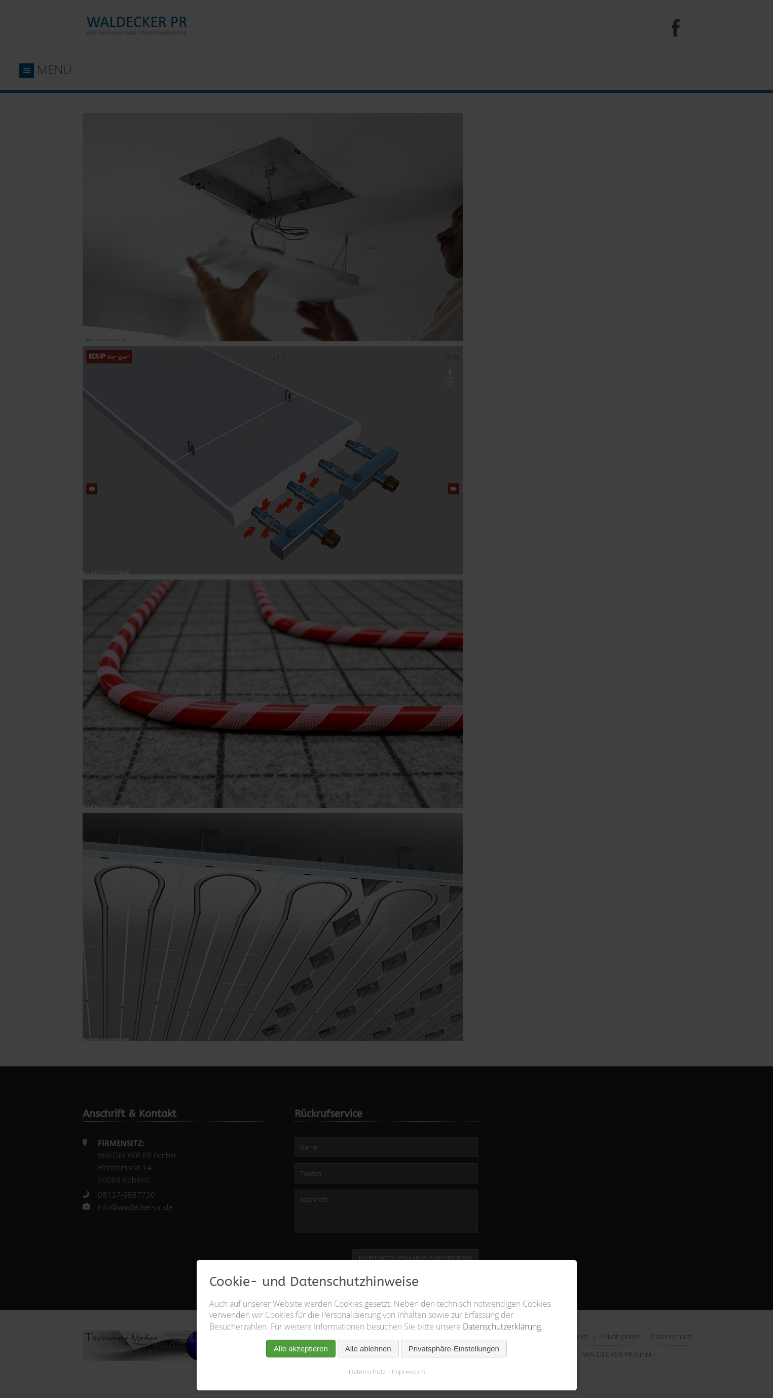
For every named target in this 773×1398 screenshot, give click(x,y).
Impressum (408, 1371)
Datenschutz (367, 1371)
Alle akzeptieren (301, 1348)
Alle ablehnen (368, 1348)
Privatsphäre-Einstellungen (454, 1348)
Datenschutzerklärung (502, 1326)
